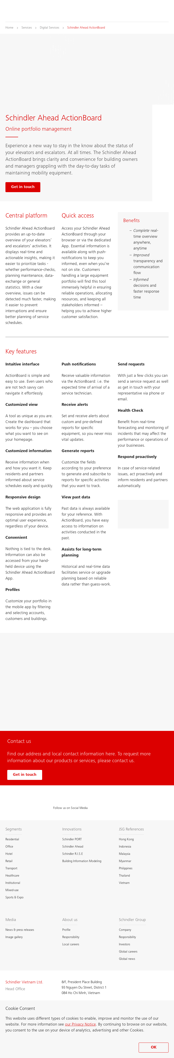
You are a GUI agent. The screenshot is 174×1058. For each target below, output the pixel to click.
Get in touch (24, 775)
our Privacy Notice (80, 1025)
